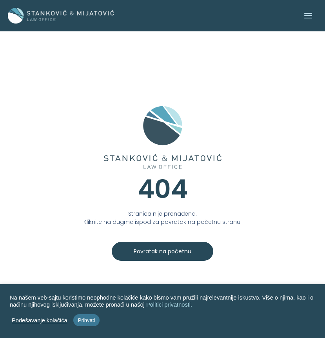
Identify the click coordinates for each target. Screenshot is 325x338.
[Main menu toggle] (307, 15)
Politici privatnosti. (169, 305)
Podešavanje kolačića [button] (39, 320)
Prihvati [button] (86, 320)
